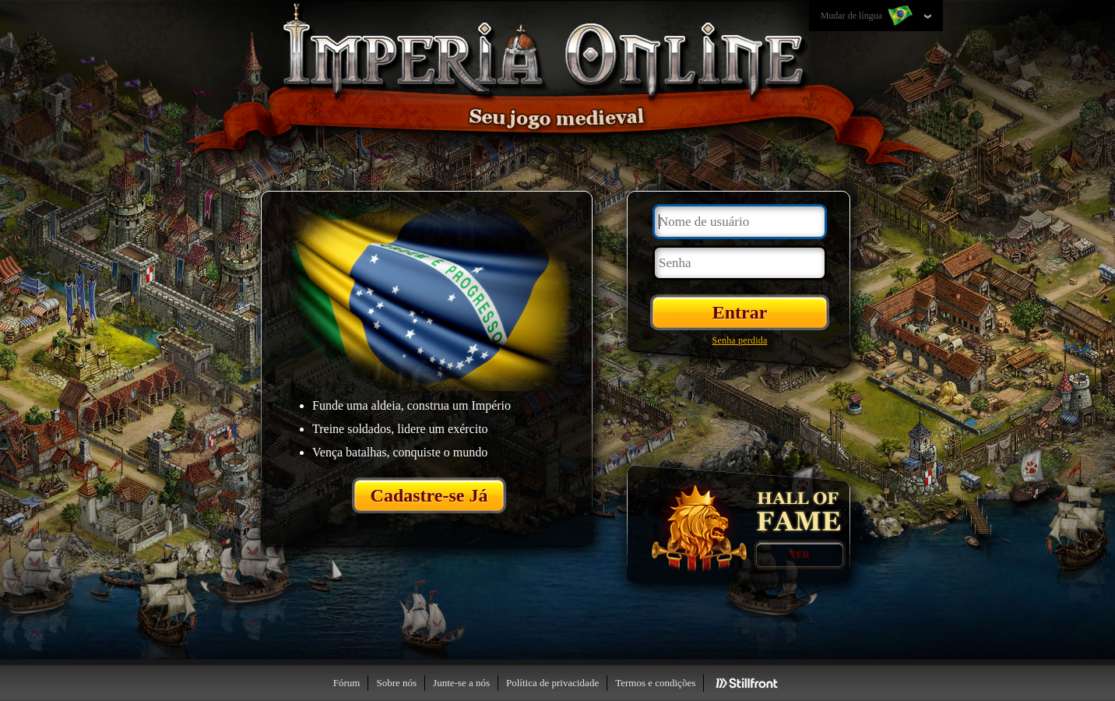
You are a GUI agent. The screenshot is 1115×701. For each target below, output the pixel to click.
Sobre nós (396, 683)
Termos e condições (655, 683)
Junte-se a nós (461, 683)
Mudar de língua (868, 16)
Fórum (347, 683)
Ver (799, 554)
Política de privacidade (552, 683)
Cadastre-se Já (429, 495)
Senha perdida (740, 340)
